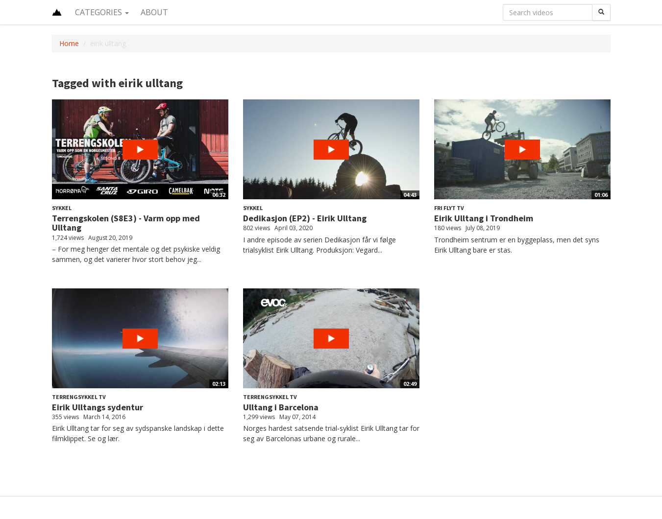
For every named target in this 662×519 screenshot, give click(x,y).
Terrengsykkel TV (79, 397)
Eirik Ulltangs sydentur (97, 407)
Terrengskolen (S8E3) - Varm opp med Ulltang (126, 223)
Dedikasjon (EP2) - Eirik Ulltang (305, 218)
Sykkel (62, 208)
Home (69, 43)
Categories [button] (102, 12)
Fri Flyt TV (449, 208)
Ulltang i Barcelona (281, 407)
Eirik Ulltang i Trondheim (483, 218)
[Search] (601, 12)
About (154, 12)
